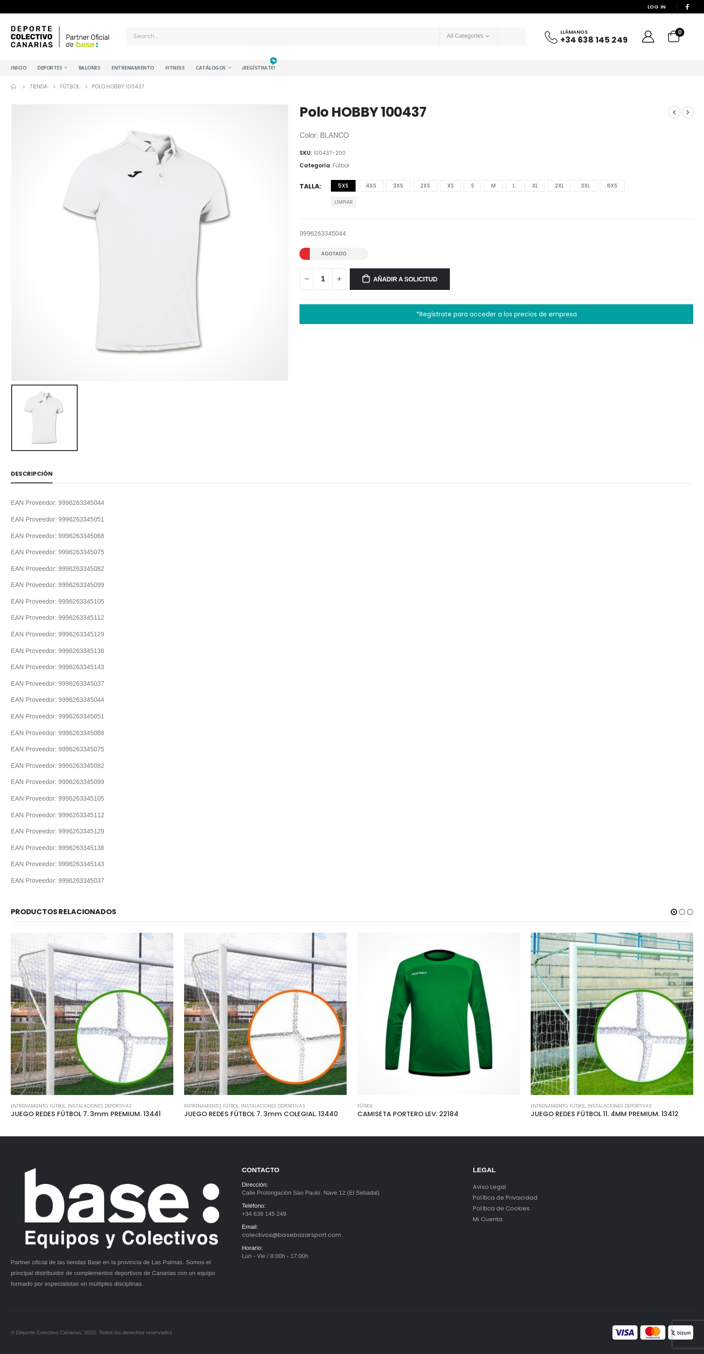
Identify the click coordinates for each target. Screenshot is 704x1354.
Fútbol (341, 165)
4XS (370, 185)
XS (450, 185)
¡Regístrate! (258, 65)
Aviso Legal (489, 1187)
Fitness (175, 67)
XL (535, 185)
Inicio (18, 67)
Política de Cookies (501, 1208)
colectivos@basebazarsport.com (292, 1235)
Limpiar (343, 202)
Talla (309, 186)
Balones (90, 67)
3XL (585, 185)
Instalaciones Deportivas (100, 1106)
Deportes (49, 67)
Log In (656, 6)
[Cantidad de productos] (323, 279)
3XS (398, 185)
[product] (92, 1014)
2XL (559, 185)
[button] (674, 912)
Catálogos (211, 67)
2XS (425, 185)
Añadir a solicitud (405, 279)
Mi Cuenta (487, 1219)
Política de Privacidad (505, 1197)
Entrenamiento (132, 67)
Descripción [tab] (32, 473)
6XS (612, 185)
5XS (343, 185)
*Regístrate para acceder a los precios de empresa (496, 314)
